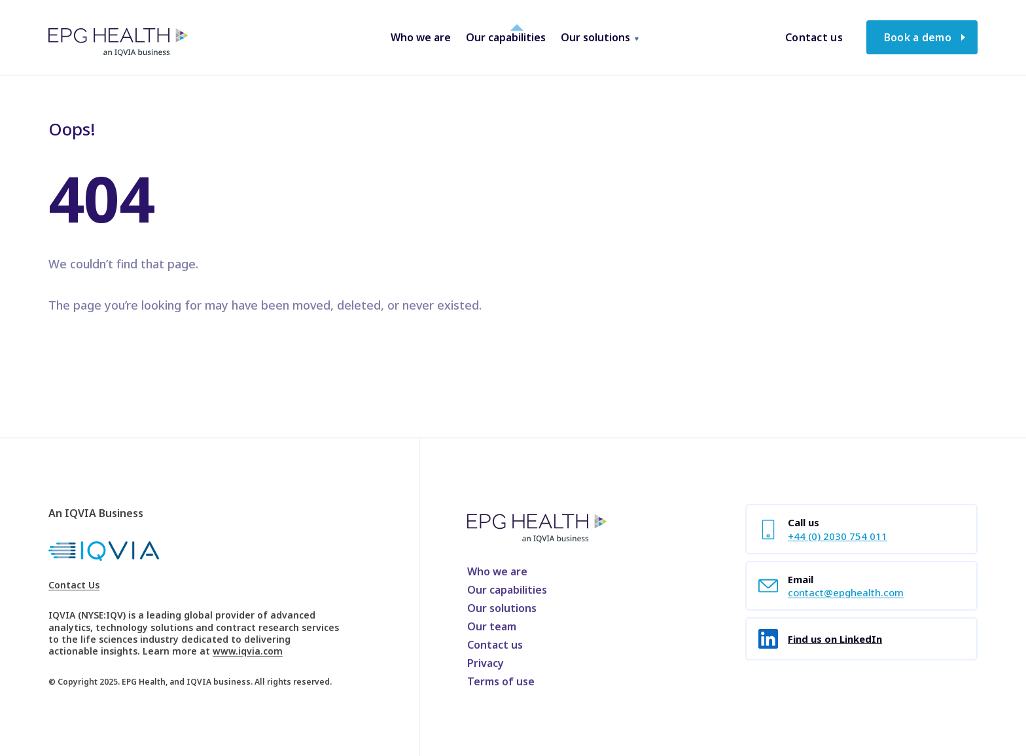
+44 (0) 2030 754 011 (837, 536)
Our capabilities (507, 590)
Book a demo (917, 37)
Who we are (497, 571)
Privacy (485, 663)
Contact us (814, 37)
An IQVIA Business (95, 513)
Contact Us (73, 585)
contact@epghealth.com (846, 592)
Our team (491, 626)
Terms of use (501, 681)
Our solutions (502, 608)
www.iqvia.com (248, 651)
